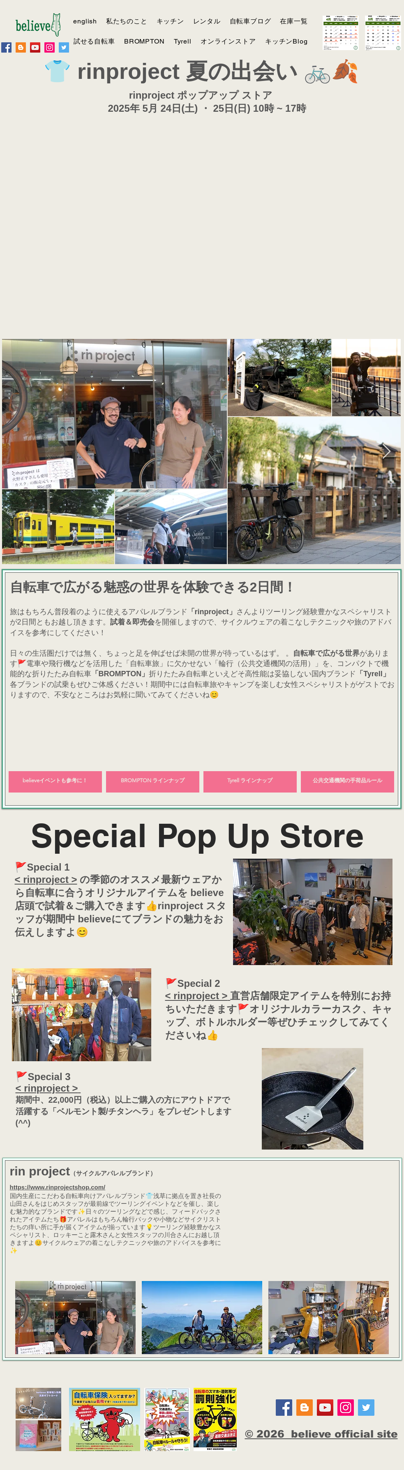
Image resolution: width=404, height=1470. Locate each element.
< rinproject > (46, 879)
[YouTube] (35, 47)
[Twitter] (64, 47)
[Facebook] (6, 47)
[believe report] (21, 47)
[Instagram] (49, 47)
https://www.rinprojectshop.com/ (58, 1187)
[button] (75, 1317)
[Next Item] (386, 452)
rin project (40, 1171)
